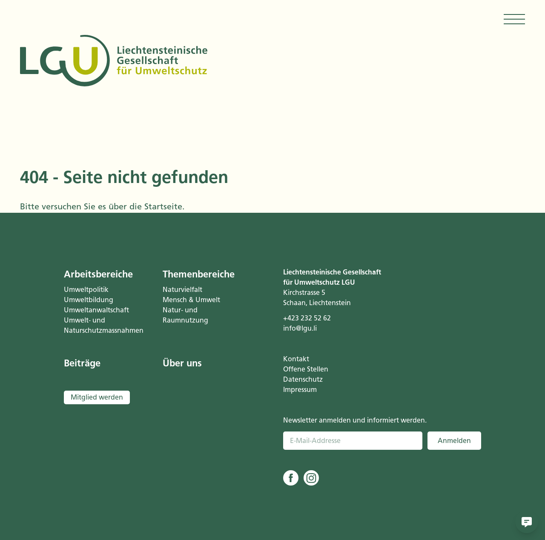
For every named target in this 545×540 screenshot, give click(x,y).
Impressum (300, 390)
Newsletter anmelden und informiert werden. (355, 420)
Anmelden (454, 441)
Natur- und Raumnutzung (185, 315)
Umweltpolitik (86, 290)
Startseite (163, 206)
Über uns (182, 363)
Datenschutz (303, 379)
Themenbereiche (199, 274)
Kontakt (296, 359)
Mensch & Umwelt (191, 300)
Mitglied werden (97, 397)
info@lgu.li (300, 328)
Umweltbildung (88, 300)
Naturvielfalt (182, 290)
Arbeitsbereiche (98, 274)
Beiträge (82, 363)
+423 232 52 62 (307, 318)
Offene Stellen (305, 369)
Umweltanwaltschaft (96, 310)
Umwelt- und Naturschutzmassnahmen (102, 325)
